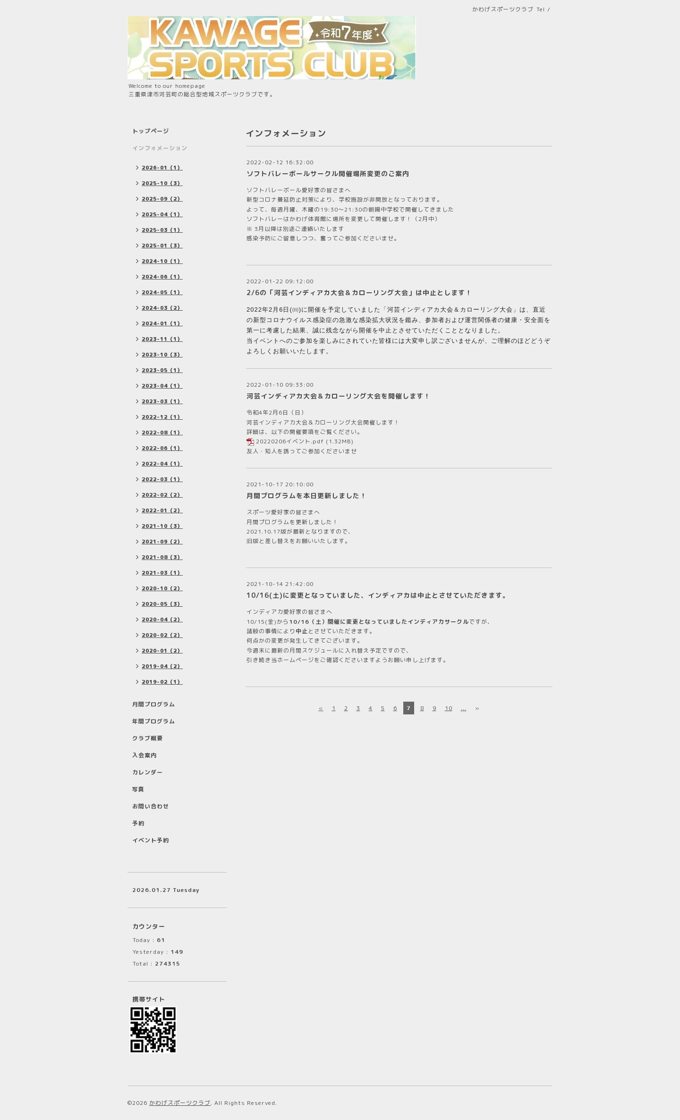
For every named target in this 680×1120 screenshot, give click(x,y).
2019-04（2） (162, 666)
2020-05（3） (162, 604)
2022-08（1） (162, 432)
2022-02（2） (162, 495)
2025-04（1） (162, 214)
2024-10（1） (162, 261)
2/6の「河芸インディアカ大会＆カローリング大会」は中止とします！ (359, 292)
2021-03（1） (162, 573)
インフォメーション (159, 148)
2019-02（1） (162, 682)
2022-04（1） (162, 463)
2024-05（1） (162, 292)
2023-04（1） (162, 386)
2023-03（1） (162, 401)
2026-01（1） (162, 167)
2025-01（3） (162, 245)
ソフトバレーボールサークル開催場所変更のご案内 (327, 173)
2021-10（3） (162, 526)
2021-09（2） (162, 541)
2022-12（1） (162, 417)
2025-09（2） (162, 199)
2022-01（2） (162, 510)
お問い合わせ (150, 806)
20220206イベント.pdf (290, 441)
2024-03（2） (162, 308)
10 (448, 708)
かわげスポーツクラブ (180, 1103)
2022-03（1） (162, 479)
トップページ (150, 131)
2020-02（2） (162, 635)
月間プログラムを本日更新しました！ (306, 495)
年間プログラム (153, 721)
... (464, 708)
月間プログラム (153, 704)
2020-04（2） (162, 619)
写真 (138, 789)
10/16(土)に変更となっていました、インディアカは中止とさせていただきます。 (378, 595)
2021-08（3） (162, 557)
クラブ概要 (147, 738)
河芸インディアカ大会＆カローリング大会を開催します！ (338, 395)
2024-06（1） (162, 276)
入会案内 (144, 755)
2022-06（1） (162, 448)
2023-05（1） (162, 370)
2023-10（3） (162, 354)
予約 (138, 823)
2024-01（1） (162, 323)
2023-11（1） (162, 339)
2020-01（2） (162, 650)
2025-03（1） (162, 230)
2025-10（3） (162, 183)
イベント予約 (150, 840)
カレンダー (147, 772)
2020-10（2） (162, 588)
